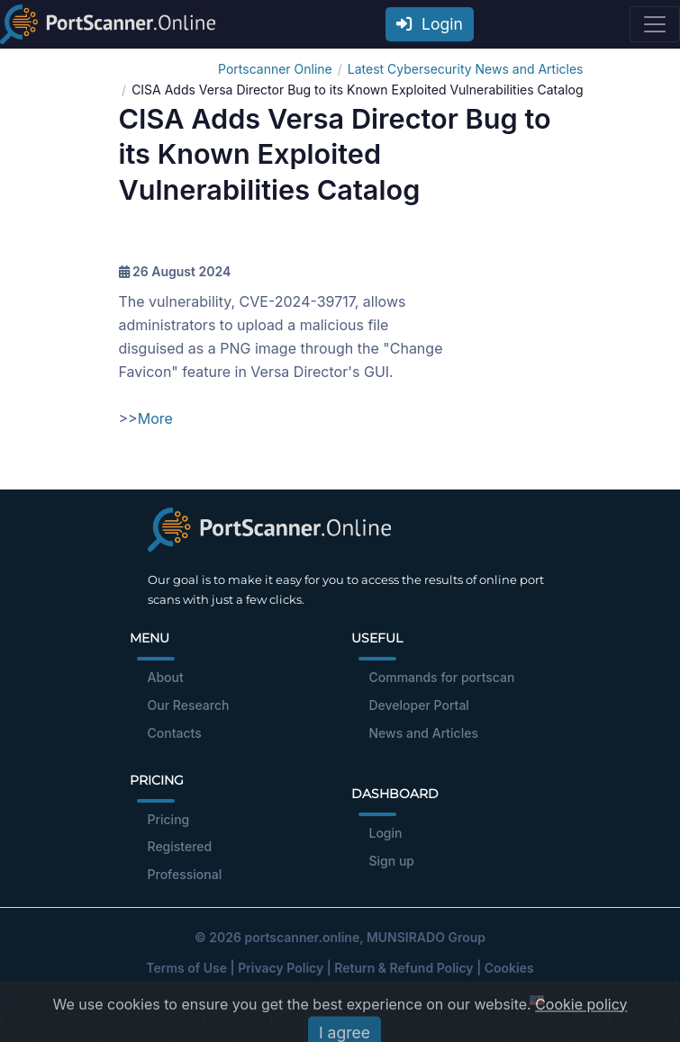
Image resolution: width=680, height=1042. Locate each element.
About (166, 677)
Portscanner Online (275, 68)
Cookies (509, 967)
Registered (180, 846)
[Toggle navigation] (655, 24)
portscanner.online (301, 937)
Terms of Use (186, 967)
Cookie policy (581, 1033)
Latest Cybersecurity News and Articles (466, 68)
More (155, 418)
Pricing (169, 819)
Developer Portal (419, 705)
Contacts (175, 733)
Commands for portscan (442, 677)
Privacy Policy (280, 967)
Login (429, 23)
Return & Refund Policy (403, 967)
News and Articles (423, 733)
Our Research (189, 705)
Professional (185, 874)
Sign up (391, 860)
